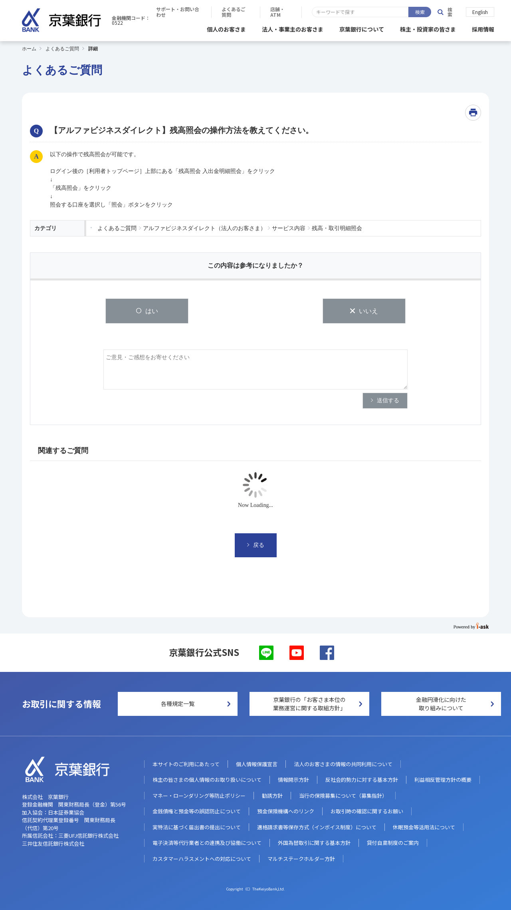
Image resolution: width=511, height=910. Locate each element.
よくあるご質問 (353, 12)
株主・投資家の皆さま (428, 28)
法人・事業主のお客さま (292, 28)
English (480, 11)
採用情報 (483, 28)
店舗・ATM (402, 12)
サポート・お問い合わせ (289, 12)
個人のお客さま (226, 28)
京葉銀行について (361, 28)
